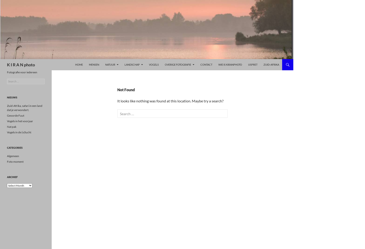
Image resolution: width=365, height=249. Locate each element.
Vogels (154, 64)
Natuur (110, 64)
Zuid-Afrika (271, 64)
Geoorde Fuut (15, 115)
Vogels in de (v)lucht (19, 132)
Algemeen (13, 156)
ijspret (252, 64)
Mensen (94, 64)
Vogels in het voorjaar (20, 121)
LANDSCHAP (132, 64)
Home (79, 64)
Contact (206, 64)
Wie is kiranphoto (230, 64)
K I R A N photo (21, 64)
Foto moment (15, 161)
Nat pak (11, 126)
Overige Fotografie (178, 64)
